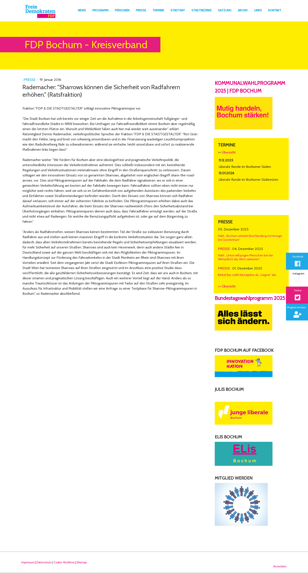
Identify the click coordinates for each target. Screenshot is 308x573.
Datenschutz (44, 562)
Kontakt (274, 10)
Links (258, 10)
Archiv (243, 10)
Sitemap (82, 562)
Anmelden (280, 566)
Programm (100, 10)
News (82, 10)
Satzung (224, 10)
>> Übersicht (227, 286)
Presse (141, 10)
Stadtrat (177, 10)
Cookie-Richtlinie (64, 562)
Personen (122, 10)
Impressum (27, 562)
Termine (158, 10)
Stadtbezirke (201, 10)
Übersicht (229, 152)
